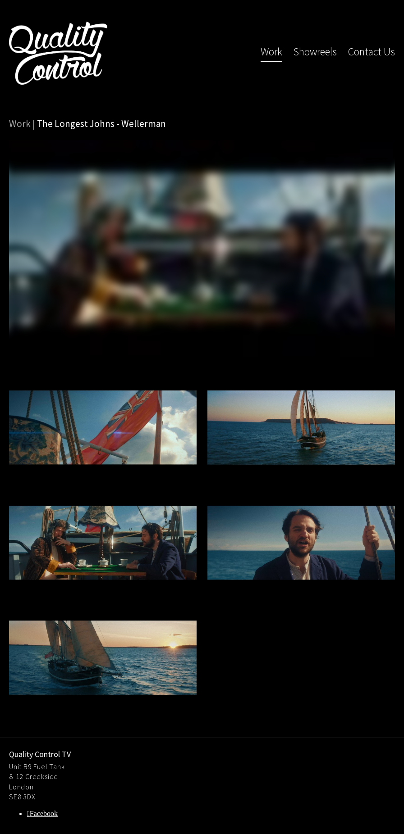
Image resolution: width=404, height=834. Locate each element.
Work (271, 52)
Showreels (315, 52)
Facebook (44, 813)
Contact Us (371, 52)
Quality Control (58, 53)
